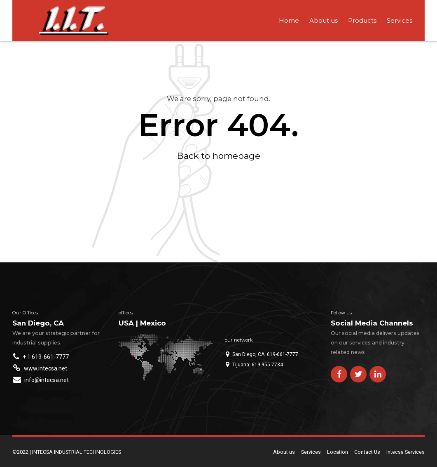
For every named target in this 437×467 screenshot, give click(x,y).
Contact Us (367, 452)
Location (337, 452)
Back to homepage (218, 156)
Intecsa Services (405, 452)
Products (362, 20)
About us (323, 20)
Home (289, 20)
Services (399, 20)
